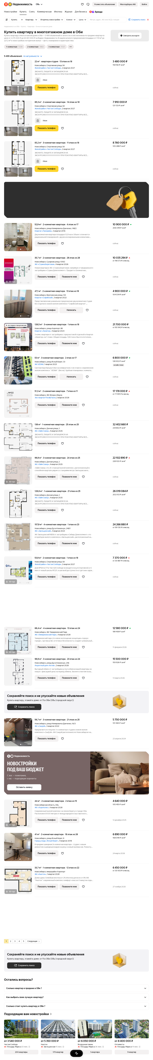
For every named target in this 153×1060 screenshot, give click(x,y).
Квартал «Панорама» (43, 231)
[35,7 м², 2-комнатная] (19, 271)
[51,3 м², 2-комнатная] (19, 405)
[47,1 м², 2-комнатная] (19, 305)
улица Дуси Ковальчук (56, 528)
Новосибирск (40, 65)
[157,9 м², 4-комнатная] (19, 538)
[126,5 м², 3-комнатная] (19, 338)
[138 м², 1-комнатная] (19, 438)
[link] (144, 4)
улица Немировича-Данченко (59, 228)
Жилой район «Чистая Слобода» (48, 68)
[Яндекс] (6, 4)
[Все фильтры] (6, 19)
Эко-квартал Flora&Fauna (45, 398)
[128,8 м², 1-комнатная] (19, 505)
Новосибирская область (45, 805)
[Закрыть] (148, 20)
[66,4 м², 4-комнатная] (19, 642)
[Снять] (32, 12)
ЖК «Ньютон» (40, 874)
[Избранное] (82, 4)
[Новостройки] (11, 12)
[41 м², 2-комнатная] (19, 848)
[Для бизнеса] (81, 12)
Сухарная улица (53, 262)
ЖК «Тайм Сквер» (42, 431)
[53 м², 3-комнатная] (19, 371)
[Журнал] (68, 12)
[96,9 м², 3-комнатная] (19, 471)
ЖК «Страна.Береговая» (45, 264)
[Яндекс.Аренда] (95, 12)
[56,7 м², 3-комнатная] (19, 733)
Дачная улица (52, 428)
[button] (88, 4)
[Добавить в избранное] (62, 88)
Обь (57, 805)
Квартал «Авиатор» (43, 331)
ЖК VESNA (39, 364)
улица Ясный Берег (54, 362)
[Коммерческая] (44, 12)
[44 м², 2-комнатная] (19, 815)
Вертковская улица (54, 295)
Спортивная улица (54, 65)
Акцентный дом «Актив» (45, 665)
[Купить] (23, 12)
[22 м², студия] (19, 79)
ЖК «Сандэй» (40, 726)
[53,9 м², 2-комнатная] (19, 571)
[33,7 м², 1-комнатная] (19, 881)
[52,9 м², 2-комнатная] (19, 238)
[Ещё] (71, 46)
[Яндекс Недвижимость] (20, 4)
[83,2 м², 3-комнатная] (19, 160)
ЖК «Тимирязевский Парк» (46, 635)
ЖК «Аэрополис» (42, 807)
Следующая (33, 941)
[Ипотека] (58, 12)
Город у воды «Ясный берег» (47, 841)
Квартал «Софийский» (44, 298)
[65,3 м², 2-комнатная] (19, 120)
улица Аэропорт (53, 328)
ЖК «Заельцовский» (43, 531)
